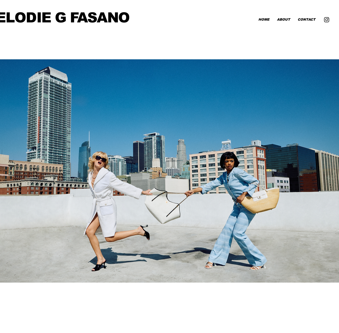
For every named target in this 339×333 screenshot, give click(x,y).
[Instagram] (326, 19)
